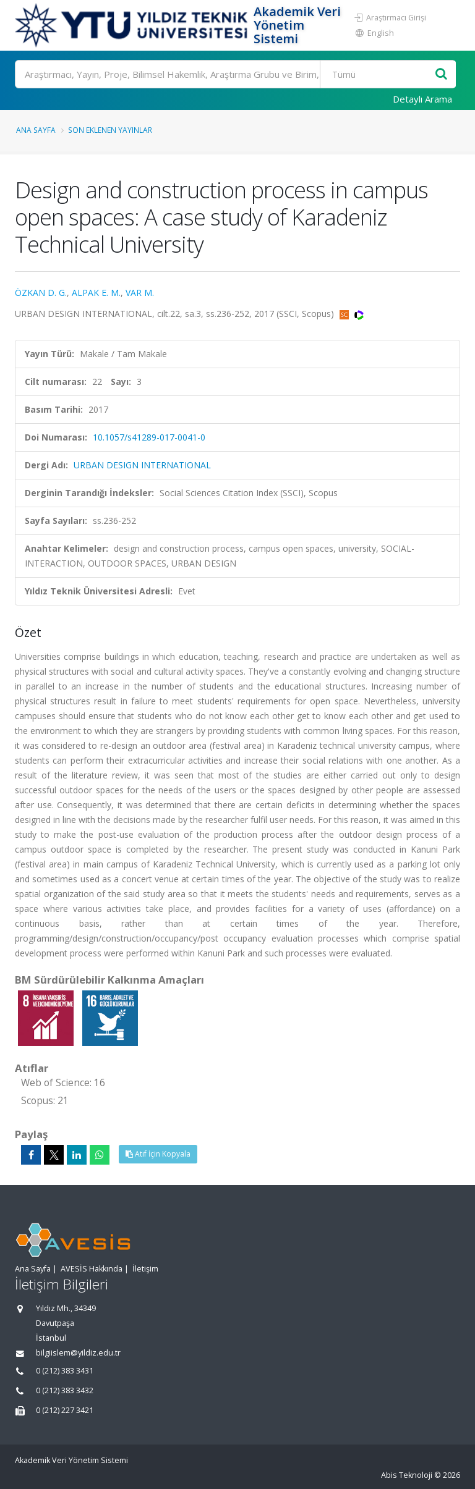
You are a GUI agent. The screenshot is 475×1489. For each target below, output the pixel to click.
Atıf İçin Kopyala (158, 1154)
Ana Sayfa (36, 130)
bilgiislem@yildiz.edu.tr (78, 1353)
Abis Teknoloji (406, 1475)
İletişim (145, 1268)
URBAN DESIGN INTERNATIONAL (142, 465)
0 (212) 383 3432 (64, 1390)
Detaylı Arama (422, 99)
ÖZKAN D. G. (41, 292)
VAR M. (140, 292)
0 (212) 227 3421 (64, 1410)
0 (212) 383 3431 (64, 1370)
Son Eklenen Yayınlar (110, 130)
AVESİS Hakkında (91, 1268)
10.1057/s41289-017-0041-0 (149, 437)
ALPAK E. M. (96, 292)
